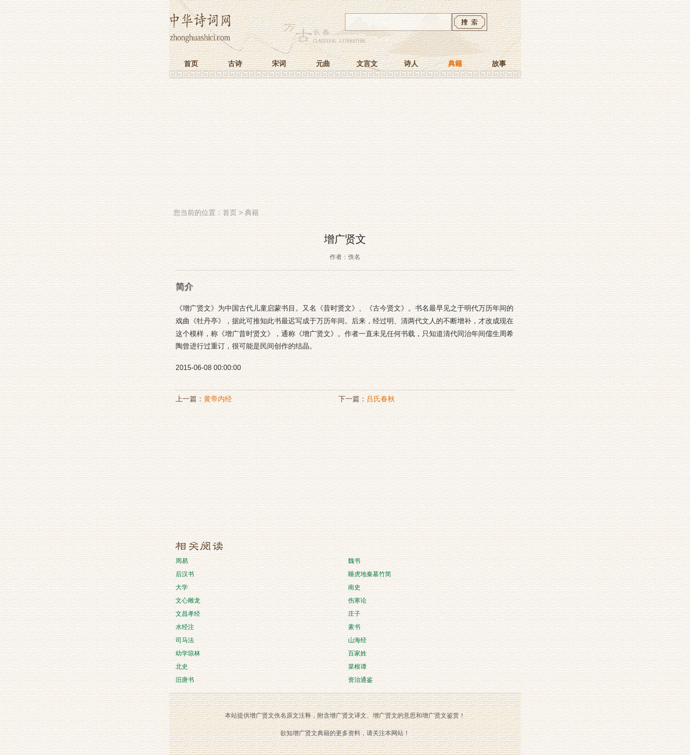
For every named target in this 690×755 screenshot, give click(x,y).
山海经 (357, 640)
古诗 (235, 63)
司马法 (185, 640)
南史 (354, 587)
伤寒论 (357, 600)
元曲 (323, 63)
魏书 (354, 560)
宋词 (279, 63)
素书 (354, 626)
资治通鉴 (360, 679)
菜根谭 (357, 666)
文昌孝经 (188, 613)
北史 (182, 666)
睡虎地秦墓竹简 (369, 573)
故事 (499, 63)
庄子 (354, 613)
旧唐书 (185, 679)
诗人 (411, 63)
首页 (191, 63)
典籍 (455, 63)
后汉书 (185, 573)
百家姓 (357, 653)
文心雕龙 (188, 600)
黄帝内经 (218, 399)
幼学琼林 (188, 653)
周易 (182, 560)
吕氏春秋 (381, 399)
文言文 (367, 63)
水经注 (185, 626)
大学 (182, 587)
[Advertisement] (345, 146)
